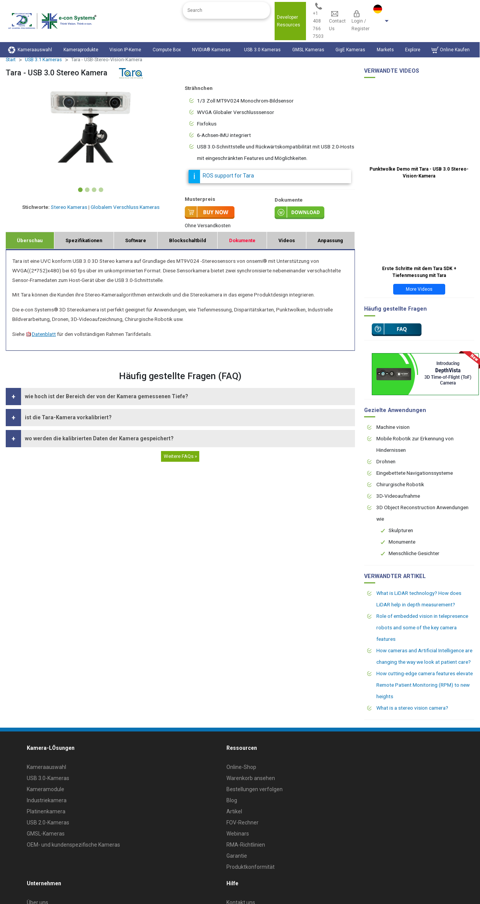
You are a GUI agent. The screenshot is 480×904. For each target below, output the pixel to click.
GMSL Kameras (308, 49)
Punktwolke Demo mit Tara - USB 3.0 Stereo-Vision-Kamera (419, 172)
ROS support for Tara (228, 176)
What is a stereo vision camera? (412, 708)
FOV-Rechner (242, 822)
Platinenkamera (46, 811)
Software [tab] (135, 240)
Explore (412, 49)
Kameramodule (45, 789)
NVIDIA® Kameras (212, 49)
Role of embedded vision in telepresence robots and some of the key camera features (422, 627)
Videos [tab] (286, 240)
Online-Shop (241, 767)
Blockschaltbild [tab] (187, 240)
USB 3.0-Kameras (48, 778)
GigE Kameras (350, 49)
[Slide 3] (94, 189)
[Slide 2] (87, 189)
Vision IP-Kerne (125, 49)
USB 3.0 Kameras (262, 49)
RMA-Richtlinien (245, 845)
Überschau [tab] (29, 240)
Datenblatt (41, 334)
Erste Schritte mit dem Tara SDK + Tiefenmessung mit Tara (419, 272)
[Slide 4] (101, 189)
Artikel (234, 811)
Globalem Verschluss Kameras (125, 207)
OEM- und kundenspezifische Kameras (73, 845)
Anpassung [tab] (330, 240)
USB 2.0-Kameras (48, 822)
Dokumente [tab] (242, 240)
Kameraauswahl (30, 50)
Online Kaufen (450, 50)
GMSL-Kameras (46, 834)
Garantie (236, 856)
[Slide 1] (80, 189)
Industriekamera (47, 800)
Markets (385, 49)
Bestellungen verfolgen (254, 789)
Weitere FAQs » (180, 456)
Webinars (237, 834)
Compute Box (167, 49)
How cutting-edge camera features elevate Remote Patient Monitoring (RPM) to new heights (424, 684)
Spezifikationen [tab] (83, 240)
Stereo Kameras (69, 207)
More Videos (419, 289)
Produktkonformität (250, 867)
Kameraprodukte (80, 49)
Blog (231, 800)
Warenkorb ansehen (250, 778)
